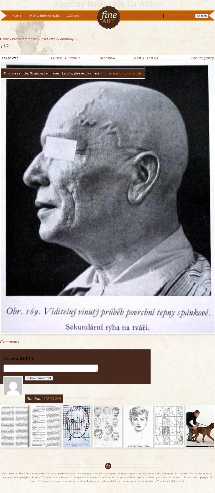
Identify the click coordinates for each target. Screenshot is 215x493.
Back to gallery (202, 58)
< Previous (72, 58)
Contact (74, 15)
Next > (139, 58)
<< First (56, 58)
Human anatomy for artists (121, 73)
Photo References (44, 15)
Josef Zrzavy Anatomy (57, 39)
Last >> (153, 58)
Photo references (25, 39)
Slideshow (107, 58)
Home (4, 39)
